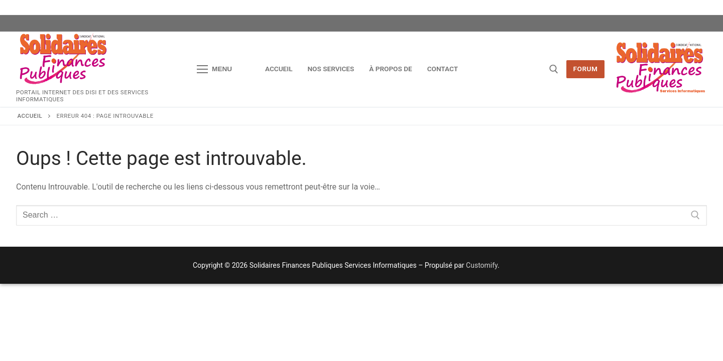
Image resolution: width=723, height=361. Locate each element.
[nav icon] (214, 69)
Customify (482, 265)
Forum (585, 69)
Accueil (30, 115)
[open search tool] (553, 69)
